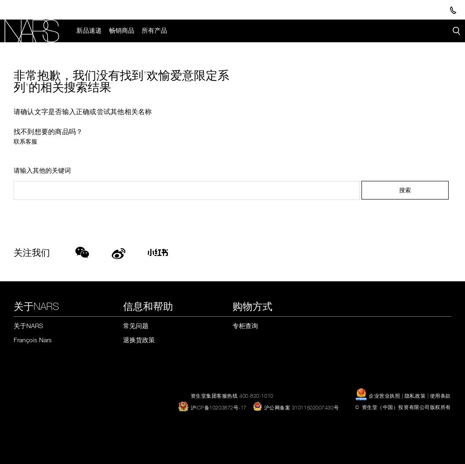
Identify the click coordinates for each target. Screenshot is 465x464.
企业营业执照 (378, 395)
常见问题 (135, 325)
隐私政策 (415, 395)
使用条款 (440, 395)
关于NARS (28, 325)
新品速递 (89, 30)
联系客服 (25, 141)
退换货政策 (139, 340)
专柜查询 (245, 325)
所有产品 (154, 30)
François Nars (33, 340)
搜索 (405, 190)
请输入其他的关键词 (42, 170)
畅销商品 (121, 30)
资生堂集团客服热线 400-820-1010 (232, 395)
